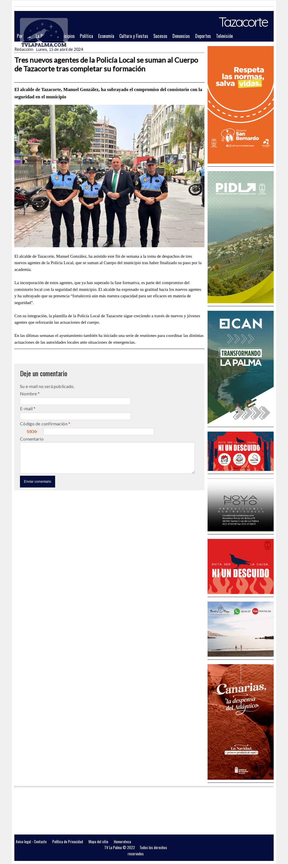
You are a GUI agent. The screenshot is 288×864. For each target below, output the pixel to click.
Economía (106, 36)
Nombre (29, 393)
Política (86, 36)
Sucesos (160, 36)
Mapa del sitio (98, 841)
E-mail (26, 408)
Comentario (32, 438)
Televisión (224, 36)
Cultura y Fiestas (133, 36)
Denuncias (181, 36)
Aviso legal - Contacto (31, 841)
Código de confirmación (44, 423)
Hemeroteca (122, 841)
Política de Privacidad (67, 841)
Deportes (203, 36)
